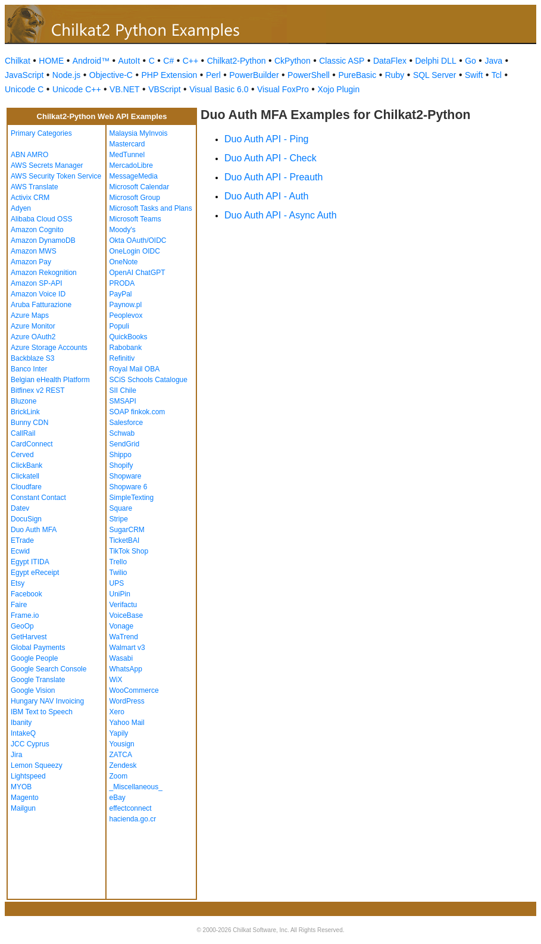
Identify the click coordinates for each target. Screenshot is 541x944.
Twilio (118, 572)
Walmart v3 (127, 647)
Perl (213, 75)
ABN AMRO (29, 155)
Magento (25, 797)
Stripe (119, 519)
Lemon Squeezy (36, 765)
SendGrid (125, 444)
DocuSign (26, 519)
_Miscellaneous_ (136, 787)
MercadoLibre (131, 165)
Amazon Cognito (37, 230)
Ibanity (21, 722)
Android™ (91, 60)
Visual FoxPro (283, 89)
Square (121, 508)
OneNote (124, 262)
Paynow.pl (126, 305)
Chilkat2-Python (236, 60)
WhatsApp (126, 669)
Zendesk (123, 765)
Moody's (123, 230)
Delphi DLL (435, 60)
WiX (116, 680)
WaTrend (124, 637)
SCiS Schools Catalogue (148, 380)
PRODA (122, 283)
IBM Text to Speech (42, 712)
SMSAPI (123, 401)
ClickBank (26, 465)
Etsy (17, 583)
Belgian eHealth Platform (50, 380)
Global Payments (38, 647)
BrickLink (25, 412)
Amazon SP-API (36, 283)
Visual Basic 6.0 (218, 89)
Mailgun (23, 808)
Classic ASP (341, 60)
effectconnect (131, 808)
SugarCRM (127, 530)
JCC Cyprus (30, 744)
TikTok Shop (129, 551)
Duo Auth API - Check (270, 158)
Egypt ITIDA (30, 562)
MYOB (21, 787)
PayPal (121, 294)
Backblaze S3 (32, 358)
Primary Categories (41, 133)
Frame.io (25, 615)
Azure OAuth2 (33, 337)
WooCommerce (134, 690)
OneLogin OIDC (135, 251)
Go (470, 60)
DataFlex (389, 60)
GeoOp (22, 626)
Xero (117, 712)
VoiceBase (126, 615)
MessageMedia (134, 176)
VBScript (164, 89)
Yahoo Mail (127, 722)
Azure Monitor (33, 326)
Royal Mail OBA (135, 369)
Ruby (395, 75)
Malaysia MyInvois (139, 133)
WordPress (127, 701)
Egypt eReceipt (35, 572)
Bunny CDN (29, 422)
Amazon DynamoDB (43, 240)
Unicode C (24, 89)
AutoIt (129, 60)
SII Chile (123, 390)
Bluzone (23, 401)
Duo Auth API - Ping (266, 139)
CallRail (23, 433)
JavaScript (24, 75)
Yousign (122, 744)
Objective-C (111, 75)
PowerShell (308, 75)
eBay (118, 797)
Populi (119, 326)
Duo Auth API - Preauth (273, 177)
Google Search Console (48, 669)
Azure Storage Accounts (49, 347)
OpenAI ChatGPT (137, 272)
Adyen (21, 208)
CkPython (292, 60)
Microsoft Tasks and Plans (151, 208)
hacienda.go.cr (133, 819)
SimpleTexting (132, 497)
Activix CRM (30, 197)
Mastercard (127, 144)
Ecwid (20, 551)
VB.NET (125, 89)
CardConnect (32, 444)
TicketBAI (125, 540)
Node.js (66, 75)
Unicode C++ (76, 89)
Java (493, 60)
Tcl (497, 75)
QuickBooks (129, 337)
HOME (51, 60)
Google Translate (38, 680)
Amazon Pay (31, 262)
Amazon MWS (34, 251)
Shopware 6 (129, 487)
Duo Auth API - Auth (266, 196)
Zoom (119, 776)
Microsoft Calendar (140, 187)
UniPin (120, 594)
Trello (118, 562)
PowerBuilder (254, 75)
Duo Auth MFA (34, 530)
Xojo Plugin (338, 89)
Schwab (122, 433)
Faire (19, 605)
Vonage (122, 626)
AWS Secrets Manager (47, 165)
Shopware (126, 476)
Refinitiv (122, 358)
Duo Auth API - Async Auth (280, 215)
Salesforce (126, 422)
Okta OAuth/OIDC (138, 240)
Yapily (119, 733)
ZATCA (121, 755)
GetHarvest (29, 637)
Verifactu (123, 605)
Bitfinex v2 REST (38, 390)
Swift (474, 75)
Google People (34, 658)
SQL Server (434, 75)
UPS (117, 583)
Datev (20, 508)
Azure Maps (30, 315)
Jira (16, 755)
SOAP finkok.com (137, 412)
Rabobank (126, 347)
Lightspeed (28, 776)
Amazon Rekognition (44, 272)
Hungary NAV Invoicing (47, 701)
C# (168, 60)
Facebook (26, 594)
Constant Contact (38, 497)
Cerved (22, 455)
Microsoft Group (135, 197)
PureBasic (357, 75)
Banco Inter (29, 369)
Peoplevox (126, 315)
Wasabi (121, 658)
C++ (190, 60)
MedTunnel (127, 155)
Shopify (121, 465)
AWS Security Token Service (56, 176)
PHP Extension (169, 75)
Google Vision (33, 690)
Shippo (121, 455)
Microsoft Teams (135, 219)
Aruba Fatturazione (41, 305)
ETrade (22, 540)
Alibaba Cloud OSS (41, 219)
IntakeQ (23, 733)
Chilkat (17, 60)
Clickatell (25, 476)
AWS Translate (34, 187)
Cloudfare (26, 487)
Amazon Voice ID (38, 294)
